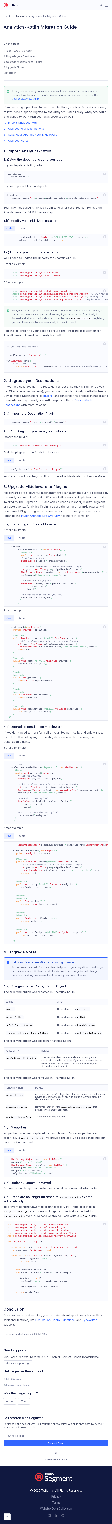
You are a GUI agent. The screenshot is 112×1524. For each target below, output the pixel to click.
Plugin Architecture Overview (40, 515)
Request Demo (56, 1443)
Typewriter (89, 1320)
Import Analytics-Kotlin (23, 122)
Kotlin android (17, 16)
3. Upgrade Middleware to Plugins (23, 61)
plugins (48, 396)
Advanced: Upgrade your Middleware (32, 134)
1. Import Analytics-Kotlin (18, 51)
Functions (68, 1320)
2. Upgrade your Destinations (21, 56)
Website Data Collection (56, 1508)
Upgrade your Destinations (26, 128)
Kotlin (9, 228)
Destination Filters (47, 1320)
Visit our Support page (18, 1363)
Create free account (56, 1459)
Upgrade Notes (18, 140)
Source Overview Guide (25, 99)
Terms (56, 1502)
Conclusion (10, 72)
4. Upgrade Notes (14, 67)
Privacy (56, 1496)
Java (22, 228)
